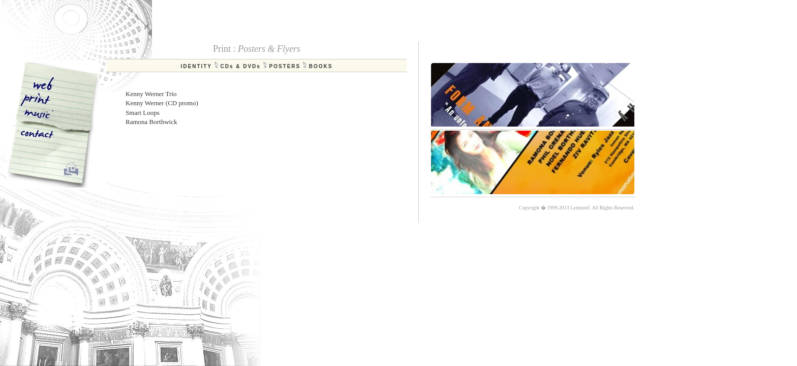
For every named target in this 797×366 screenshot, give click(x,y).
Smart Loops (143, 112)
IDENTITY (195, 66)
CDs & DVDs (240, 66)
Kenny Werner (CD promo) (162, 103)
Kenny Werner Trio (151, 94)
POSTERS (284, 66)
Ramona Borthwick (151, 122)
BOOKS (321, 66)
